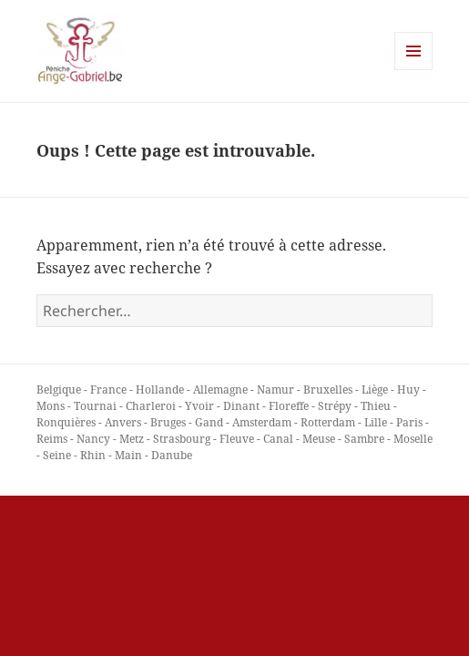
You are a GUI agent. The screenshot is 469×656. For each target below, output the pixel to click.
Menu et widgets (414, 69)
